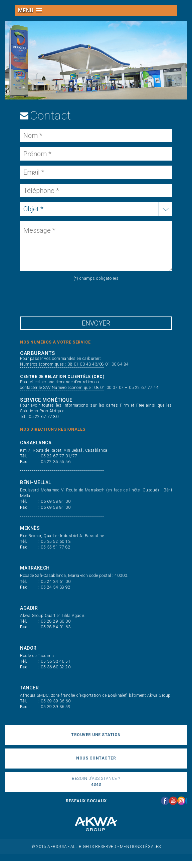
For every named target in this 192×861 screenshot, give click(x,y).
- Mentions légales (139, 846)
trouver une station (96, 734)
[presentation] (71, 298)
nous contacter (96, 758)
